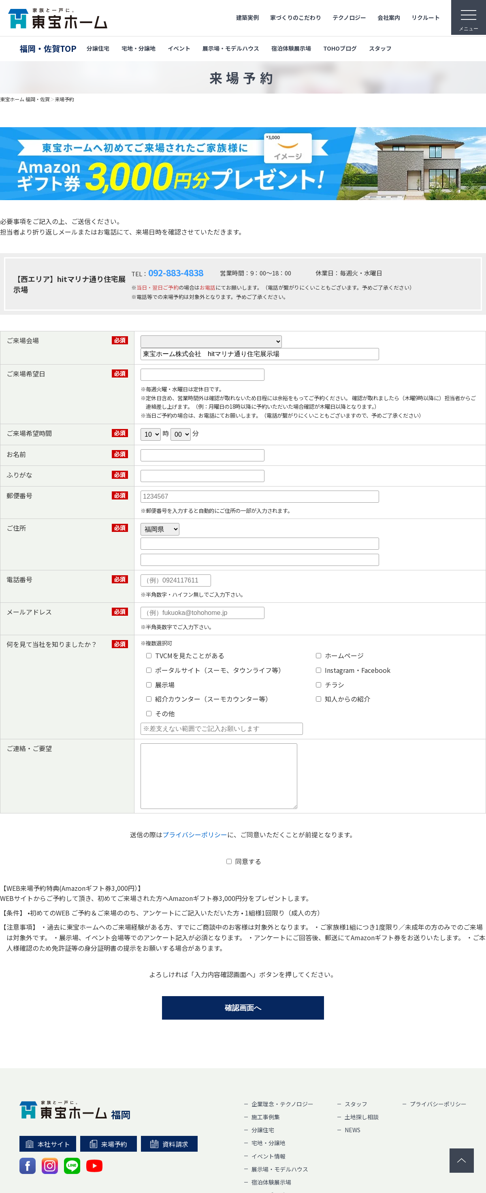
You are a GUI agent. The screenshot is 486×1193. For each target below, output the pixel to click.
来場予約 (64, 99)
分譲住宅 (98, 48)
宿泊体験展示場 (291, 48)
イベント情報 (269, 1168)
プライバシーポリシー (194, 847)
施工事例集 (266, 1129)
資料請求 (169, 1156)
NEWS (352, 1142)
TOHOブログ (340, 48)
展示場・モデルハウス (230, 48)
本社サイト (48, 1156)
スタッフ (380, 48)
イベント (179, 48)
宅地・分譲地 (139, 48)
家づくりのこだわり (295, 17)
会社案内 (388, 17)
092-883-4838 (175, 273)
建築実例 (247, 17)
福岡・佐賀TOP (48, 48)
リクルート (425, 17)
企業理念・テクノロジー (282, 1116)
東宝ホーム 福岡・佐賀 (25, 99)
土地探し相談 (362, 1129)
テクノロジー (349, 17)
